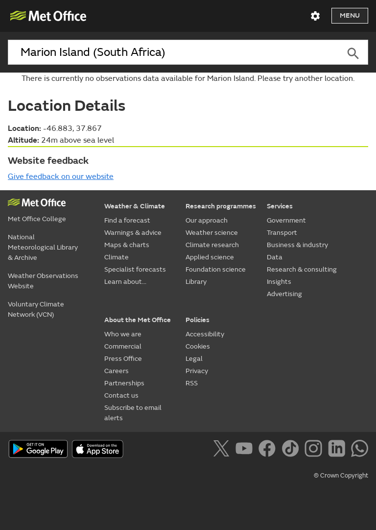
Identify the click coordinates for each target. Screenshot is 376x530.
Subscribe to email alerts (133, 413)
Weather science (212, 232)
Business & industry (297, 245)
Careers (116, 371)
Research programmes (221, 206)
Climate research (212, 245)
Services (280, 206)
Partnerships (124, 383)
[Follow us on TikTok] (292, 450)
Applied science (210, 257)
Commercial (122, 346)
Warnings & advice (133, 232)
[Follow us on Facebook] (269, 450)
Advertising (284, 294)
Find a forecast (127, 220)
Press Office (123, 358)
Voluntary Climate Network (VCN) (36, 309)
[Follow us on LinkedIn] (338, 450)
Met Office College (37, 219)
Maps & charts (126, 245)
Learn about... (125, 282)
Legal (194, 358)
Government (286, 220)
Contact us (121, 395)
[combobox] (173, 52)
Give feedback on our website (61, 176)
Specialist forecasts (135, 269)
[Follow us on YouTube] (246, 450)
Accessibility (205, 334)
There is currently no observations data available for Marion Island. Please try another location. (188, 78)
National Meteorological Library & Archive (43, 247)
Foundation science (216, 269)
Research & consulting (302, 269)
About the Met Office (137, 320)
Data (274, 257)
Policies (198, 320)
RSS (192, 383)
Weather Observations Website (43, 281)
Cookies (198, 346)
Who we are (122, 334)
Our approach (207, 220)
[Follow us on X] (223, 450)
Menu (350, 15)
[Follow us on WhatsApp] (359, 450)
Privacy (197, 371)
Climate (116, 257)
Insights (279, 282)
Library (196, 282)
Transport (282, 232)
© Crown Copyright (341, 476)
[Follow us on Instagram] (315, 450)
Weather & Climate (134, 206)
